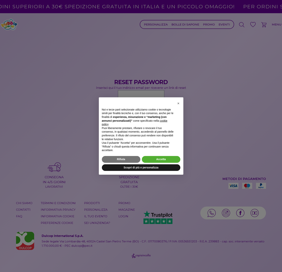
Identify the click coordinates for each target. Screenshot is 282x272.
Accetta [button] (161, 159)
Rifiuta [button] (121, 159)
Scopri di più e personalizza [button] (141, 167)
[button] (178, 103)
